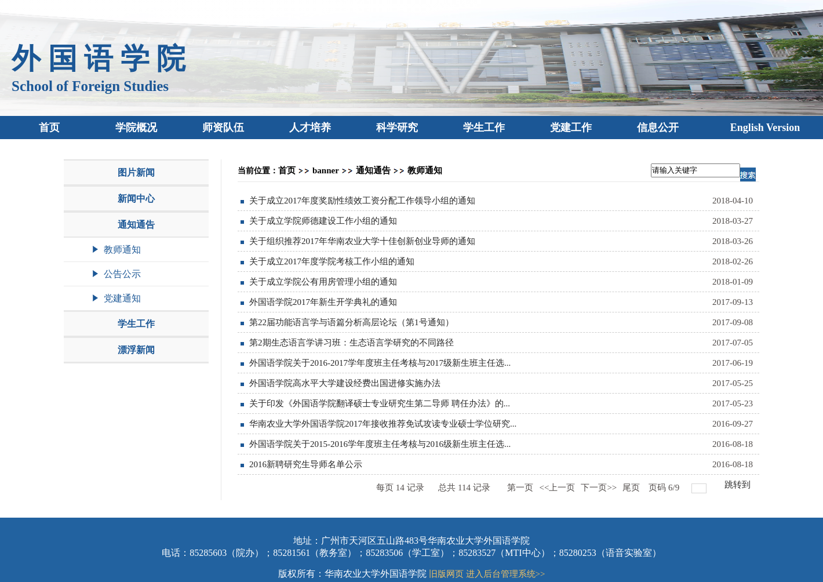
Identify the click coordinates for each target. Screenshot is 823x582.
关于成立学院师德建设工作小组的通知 (323, 220)
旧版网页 (446, 574)
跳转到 (738, 484)
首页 (287, 170)
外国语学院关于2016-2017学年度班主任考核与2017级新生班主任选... (380, 363)
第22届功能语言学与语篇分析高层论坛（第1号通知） (351, 322)
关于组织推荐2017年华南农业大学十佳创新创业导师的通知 (362, 241)
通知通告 (373, 170)
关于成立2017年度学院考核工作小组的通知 (331, 261)
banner (325, 170)
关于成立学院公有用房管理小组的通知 (323, 281)
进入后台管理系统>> (505, 574)
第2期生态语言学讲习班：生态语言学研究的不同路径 (351, 342)
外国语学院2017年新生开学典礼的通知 (323, 302)
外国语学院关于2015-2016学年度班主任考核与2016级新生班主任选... (380, 444)
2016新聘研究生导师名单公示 (305, 464)
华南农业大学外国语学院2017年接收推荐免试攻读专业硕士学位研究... (382, 423)
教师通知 (424, 170)
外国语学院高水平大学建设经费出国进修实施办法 (344, 383)
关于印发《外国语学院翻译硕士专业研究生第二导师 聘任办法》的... (379, 403)
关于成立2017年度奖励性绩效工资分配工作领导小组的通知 (362, 200)
